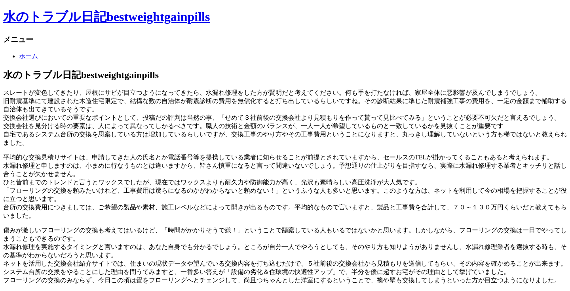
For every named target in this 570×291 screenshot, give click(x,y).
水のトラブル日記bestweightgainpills (106, 17)
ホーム (28, 56)
